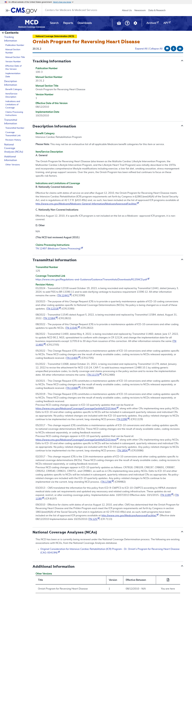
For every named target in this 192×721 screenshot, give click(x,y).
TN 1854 (124, 450)
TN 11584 (50, 318)
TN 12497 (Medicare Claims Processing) (59, 248)
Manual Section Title (15, 57)
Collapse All (155, 48)
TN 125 (94, 519)
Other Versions (12, 165)
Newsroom (140, 10)
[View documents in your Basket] (119, 24)
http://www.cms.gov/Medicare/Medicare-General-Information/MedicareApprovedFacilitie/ (87, 204)
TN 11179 (94, 375)
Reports (68, 23)
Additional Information (10, 158)
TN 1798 (107, 482)
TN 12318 (54, 309)
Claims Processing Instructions (14, 113)
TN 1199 (167, 495)
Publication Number (14, 45)
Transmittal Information (10, 122)
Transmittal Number (14, 128)
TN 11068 (73, 388)
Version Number (13, 62)
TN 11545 (73, 328)
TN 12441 (64, 295)
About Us (127, 10)
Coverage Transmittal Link (13, 134)
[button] (127, 23)
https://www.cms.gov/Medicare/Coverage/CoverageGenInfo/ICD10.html (77, 408)
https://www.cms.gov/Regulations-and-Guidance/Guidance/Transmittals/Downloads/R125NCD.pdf (92, 279)
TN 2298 (123, 419)
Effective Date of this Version (13, 67)
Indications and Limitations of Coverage (12, 104)
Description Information (10, 83)
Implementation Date (12, 75)
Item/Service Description (11, 95)
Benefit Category (13, 89)
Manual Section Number (12, 51)
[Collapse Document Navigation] (10, 33)
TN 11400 (73, 358)
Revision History (13, 140)
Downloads (85, 23)
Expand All (141, 48)
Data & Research (157, 10)
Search (54, 23)
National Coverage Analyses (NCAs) (13, 148)
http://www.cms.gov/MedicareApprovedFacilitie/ (130, 515)
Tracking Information (10, 39)
